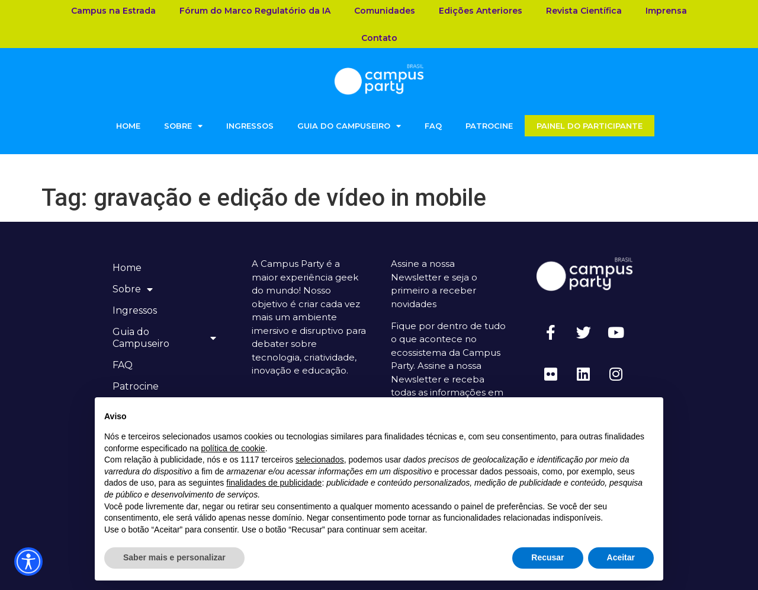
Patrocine (489, 125)
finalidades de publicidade (274, 482)
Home (128, 125)
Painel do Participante (590, 125)
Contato (379, 38)
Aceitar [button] (621, 557)
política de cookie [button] (233, 448)
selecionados (320, 459)
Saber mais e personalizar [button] (174, 557)
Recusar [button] (547, 557)
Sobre (183, 126)
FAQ (433, 125)
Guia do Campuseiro (349, 126)
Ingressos (250, 125)
